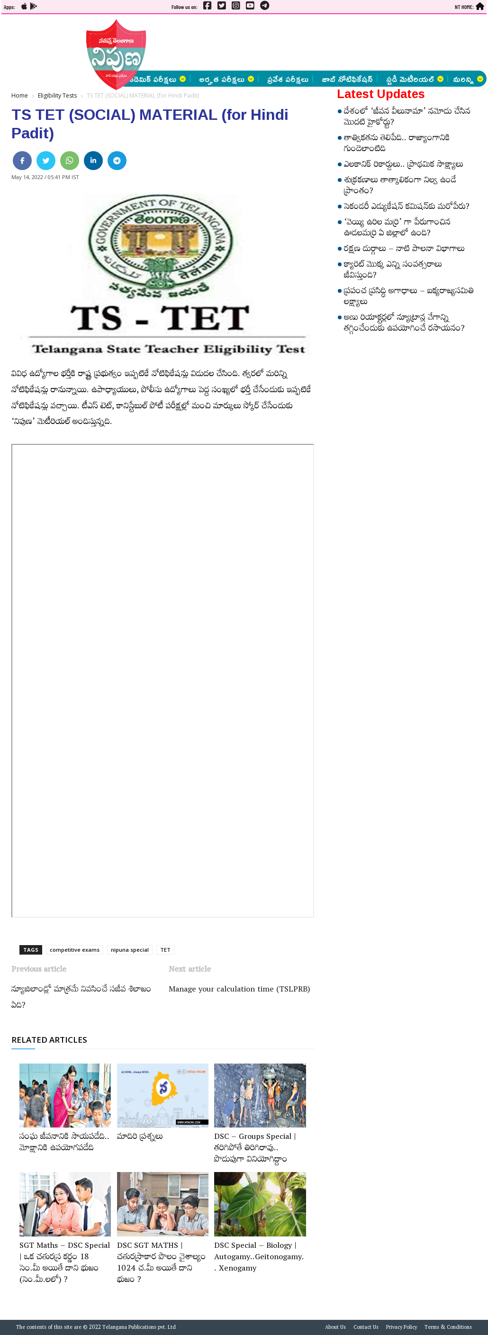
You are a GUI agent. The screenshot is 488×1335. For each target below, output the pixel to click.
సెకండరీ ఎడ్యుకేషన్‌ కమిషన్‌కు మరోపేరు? (407, 207)
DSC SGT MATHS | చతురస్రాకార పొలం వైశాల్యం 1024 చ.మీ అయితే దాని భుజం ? (161, 1264)
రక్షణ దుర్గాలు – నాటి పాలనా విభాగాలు (404, 250)
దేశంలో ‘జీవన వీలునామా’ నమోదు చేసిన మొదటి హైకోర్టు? (407, 118)
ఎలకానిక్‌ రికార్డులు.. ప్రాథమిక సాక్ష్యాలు (403, 165)
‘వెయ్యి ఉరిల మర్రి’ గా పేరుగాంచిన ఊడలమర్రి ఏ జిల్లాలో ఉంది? (397, 229)
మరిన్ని (468, 78)
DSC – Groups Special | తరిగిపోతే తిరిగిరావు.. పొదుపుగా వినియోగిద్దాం (255, 1149)
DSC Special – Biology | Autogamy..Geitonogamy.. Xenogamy (259, 1258)
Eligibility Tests (57, 95)
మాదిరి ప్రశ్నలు (140, 1137)
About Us (335, 1328)
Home (19, 95)
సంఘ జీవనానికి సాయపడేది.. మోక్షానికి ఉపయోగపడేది (64, 1143)
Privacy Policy (401, 1328)
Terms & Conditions (448, 1328)
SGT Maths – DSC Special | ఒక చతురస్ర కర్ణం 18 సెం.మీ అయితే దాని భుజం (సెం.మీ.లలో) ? (64, 1264)
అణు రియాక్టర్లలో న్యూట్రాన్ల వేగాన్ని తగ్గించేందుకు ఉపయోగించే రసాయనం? (404, 324)
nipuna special (130, 949)
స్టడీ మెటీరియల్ (414, 78)
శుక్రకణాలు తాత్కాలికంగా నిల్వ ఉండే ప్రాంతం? (400, 187)
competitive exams (74, 949)
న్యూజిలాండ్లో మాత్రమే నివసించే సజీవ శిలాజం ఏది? (81, 998)
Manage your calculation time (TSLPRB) (239, 990)
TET (165, 949)
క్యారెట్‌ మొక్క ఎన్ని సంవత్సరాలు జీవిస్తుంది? (393, 271)
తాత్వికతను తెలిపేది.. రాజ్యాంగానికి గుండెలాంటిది (397, 145)
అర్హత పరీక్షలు (226, 78)
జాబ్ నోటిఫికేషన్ (347, 78)
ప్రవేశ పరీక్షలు (287, 78)
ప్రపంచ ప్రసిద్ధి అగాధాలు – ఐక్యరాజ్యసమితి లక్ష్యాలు (409, 298)
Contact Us (366, 1328)
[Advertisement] (253, 42)
